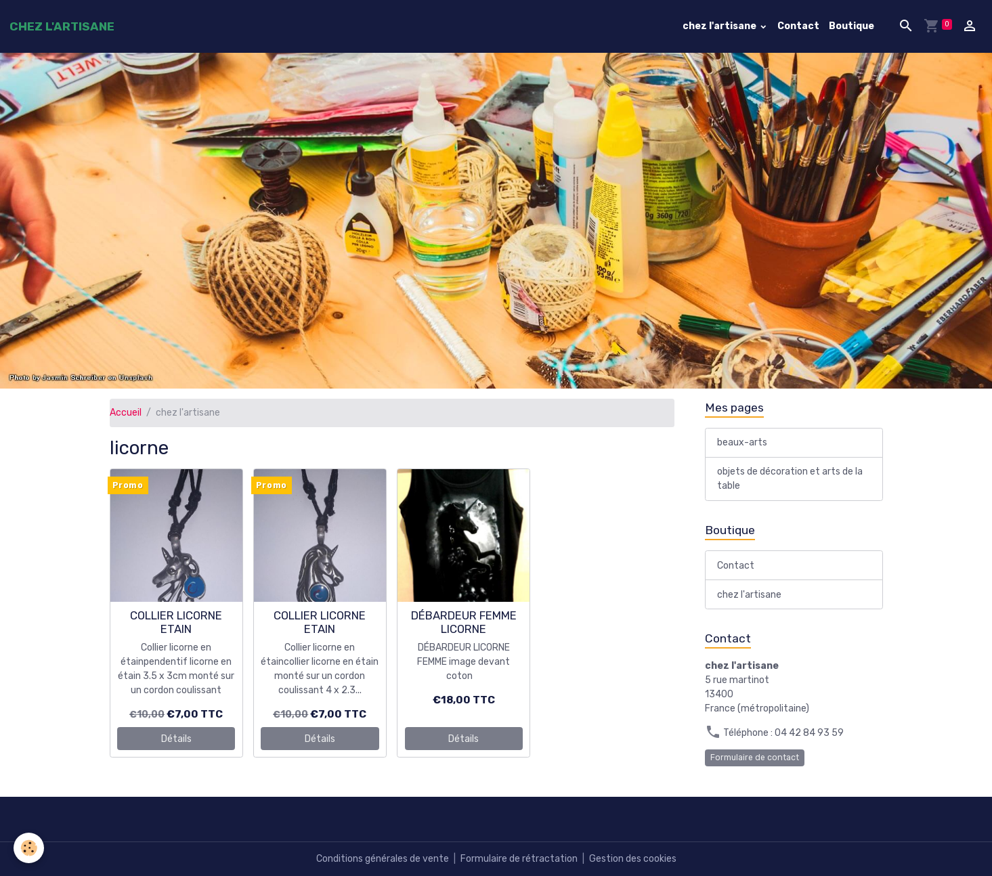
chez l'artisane (720, 26)
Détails (176, 739)
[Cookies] (29, 848)
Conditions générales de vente (382, 858)
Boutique (851, 26)
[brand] (61, 26)
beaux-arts (742, 442)
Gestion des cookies (632, 858)
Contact (798, 26)
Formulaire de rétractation (519, 858)
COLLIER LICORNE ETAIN (176, 622)
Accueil (126, 412)
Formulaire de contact (754, 757)
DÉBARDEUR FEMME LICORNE (464, 622)
